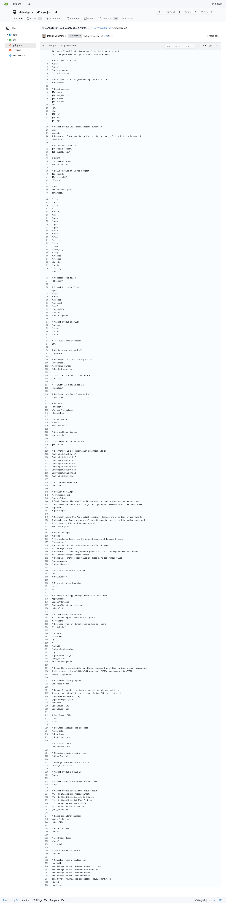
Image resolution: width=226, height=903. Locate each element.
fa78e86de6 (75, 36)
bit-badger (25, 12)
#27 (106, 35)
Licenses (212, 900)
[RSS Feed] (159, 12)
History (188, 46)
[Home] (6, 4)
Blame (178, 46)
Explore (17, 3)
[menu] (200, 900)
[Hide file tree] (7, 28)
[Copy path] (125, 28)
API (220, 900)
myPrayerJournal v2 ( (93, 35)
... (111, 36)
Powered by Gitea (12, 900)
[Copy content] (204, 46)
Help (28, 3)
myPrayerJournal (45, 12)
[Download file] (198, 46)
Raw (168, 46)
